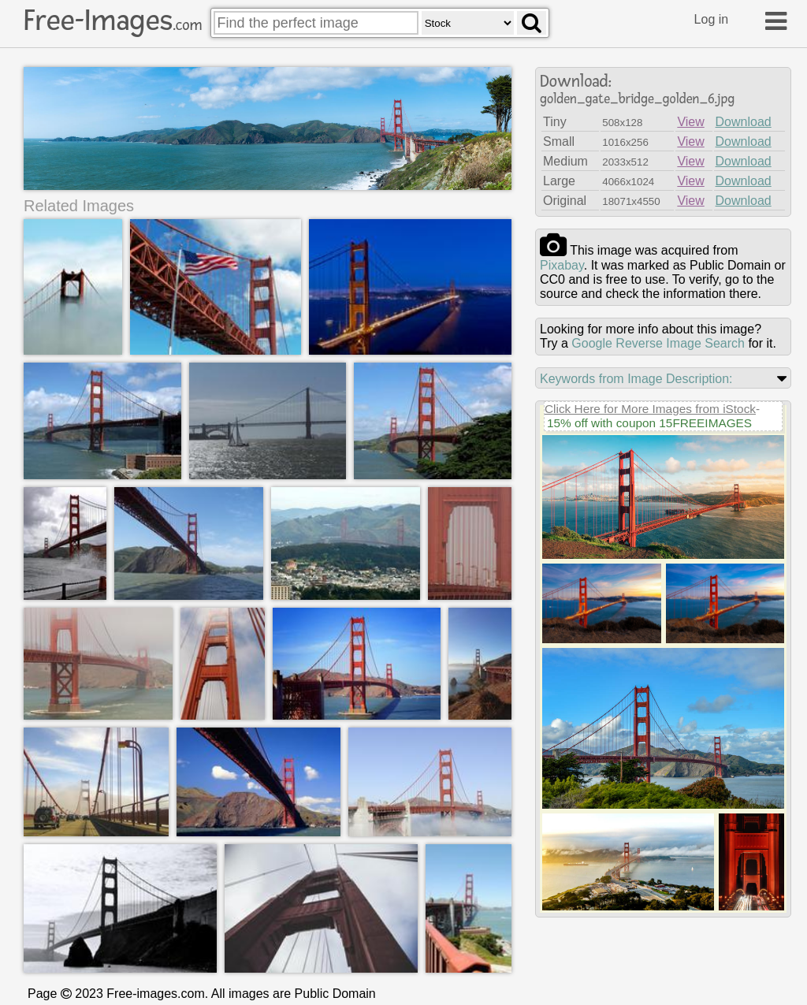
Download (744, 121)
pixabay (562, 265)
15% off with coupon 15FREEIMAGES (649, 423)
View (690, 121)
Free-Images (113, 20)
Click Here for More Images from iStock (650, 408)
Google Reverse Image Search (658, 343)
